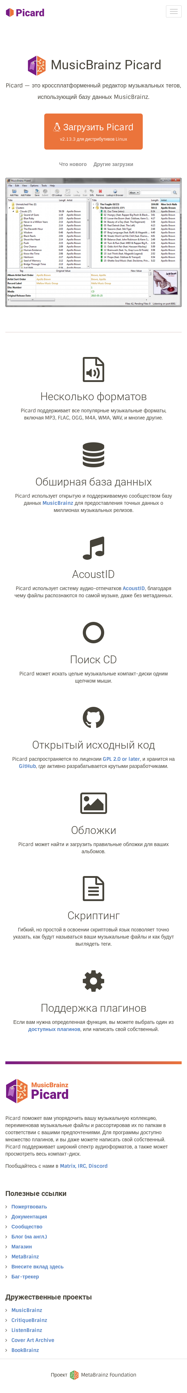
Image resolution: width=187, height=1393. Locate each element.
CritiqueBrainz (29, 1320)
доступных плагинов (54, 1029)
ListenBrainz (26, 1330)
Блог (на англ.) (29, 1236)
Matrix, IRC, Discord (84, 1166)
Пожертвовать (29, 1206)
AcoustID (134, 588)
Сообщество (26, 1226)
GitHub (27, 766)
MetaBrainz (25, 1256)
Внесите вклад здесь (37, 1266)
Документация (29, 1216)
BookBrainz (25, 1350)
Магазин (21, 1246)
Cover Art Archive (32, 1340)
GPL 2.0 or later (121, 759)
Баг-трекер (25, 1276)
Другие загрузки (113, 164)
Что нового (73, 164)
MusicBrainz (57, 503)
